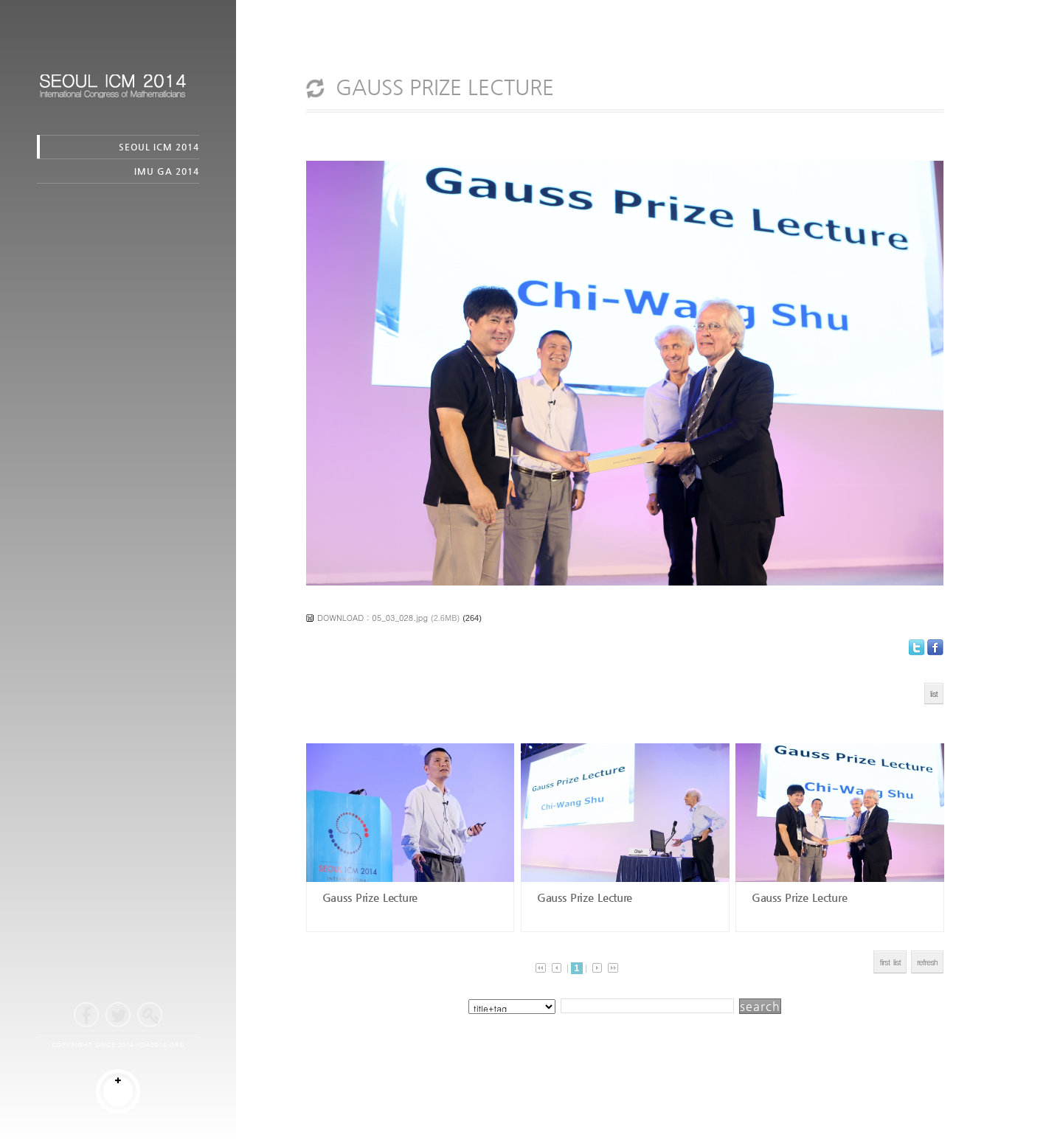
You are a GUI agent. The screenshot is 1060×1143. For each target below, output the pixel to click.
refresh (927, 961)
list (934, 693)
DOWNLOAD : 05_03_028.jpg (372, 617)
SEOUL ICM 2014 (159, 147)
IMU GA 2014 (166, 171)
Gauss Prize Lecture (368, 897)
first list (890, 961)
